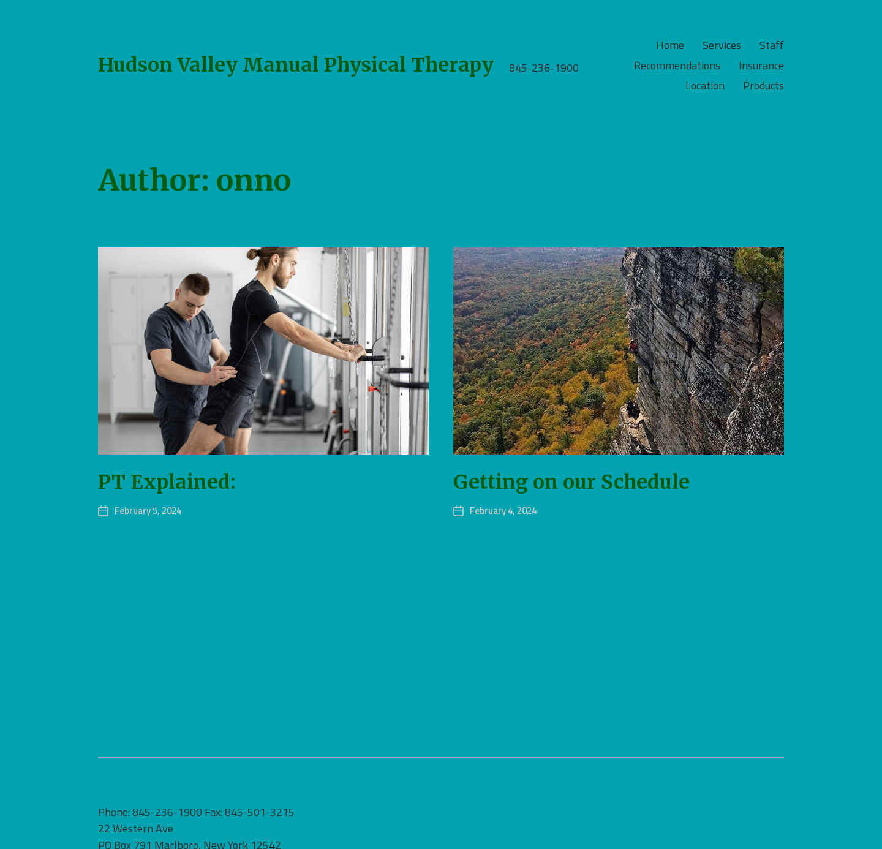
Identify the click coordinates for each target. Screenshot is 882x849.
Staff (772, 45)
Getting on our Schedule (571, 482)
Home (670, 45)
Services (722, 45)
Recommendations (677, 65)
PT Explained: (167, 482)
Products (763, 85)
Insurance (761, 65)
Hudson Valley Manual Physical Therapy (296, 65)
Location (705, 85)
